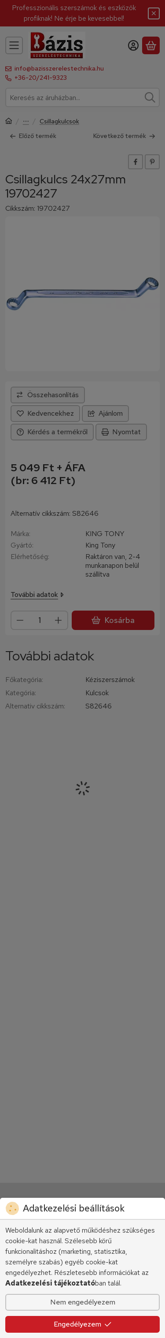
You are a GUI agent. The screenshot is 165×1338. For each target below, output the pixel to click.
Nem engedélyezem (82, 1302)
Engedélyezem (83, 1324)
